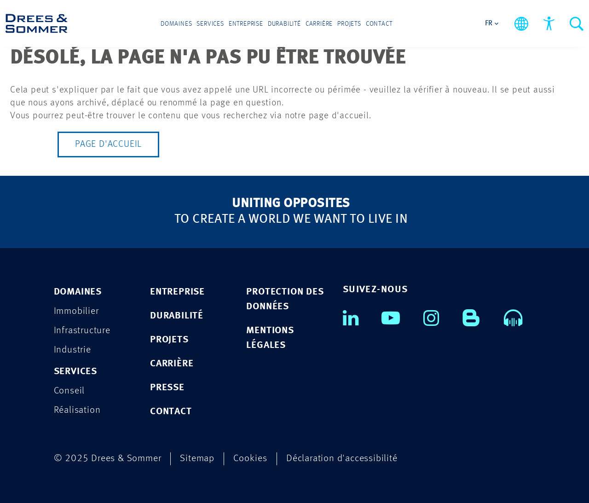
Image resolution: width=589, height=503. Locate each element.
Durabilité (284, 24)
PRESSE (167, 388)
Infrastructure (82, 330)
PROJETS (169, 340)
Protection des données (284, 299)
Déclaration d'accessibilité (342, 458)
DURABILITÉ (176, 316)
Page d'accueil (108, 144)
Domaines (176, 24)
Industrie (72, 350)
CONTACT (171, 411)
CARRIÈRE (171, 364)
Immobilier (76, 311)
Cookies (250, 458)
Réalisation (77, 410)
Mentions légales (270, 338)
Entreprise (246, 24)
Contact (379, 24)
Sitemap (197, 458)
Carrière (319, 24)
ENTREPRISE (177, 292)
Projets (349, 24)
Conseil (69, 391)
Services (210, 24)
